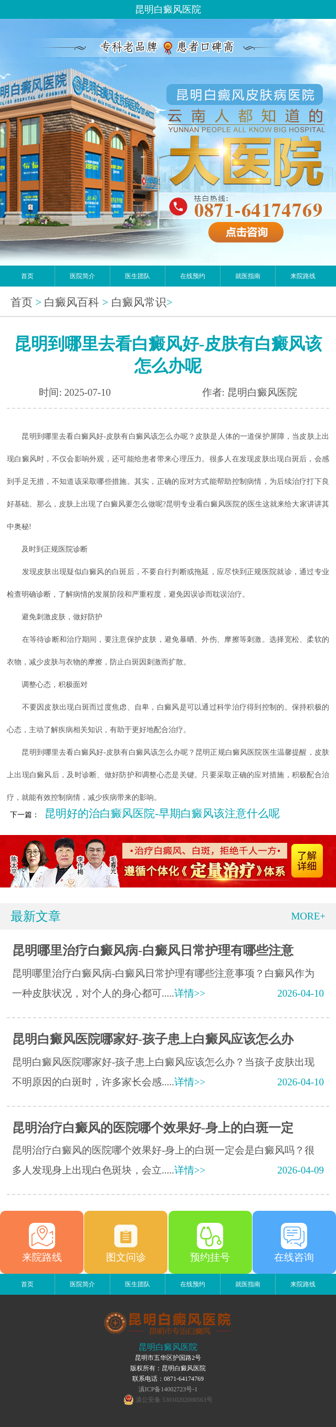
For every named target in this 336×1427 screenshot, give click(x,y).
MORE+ (308, 916)
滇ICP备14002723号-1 (168, 1389)
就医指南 (247, 276)
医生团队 (137, 276)
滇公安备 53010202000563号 (174, 1399)
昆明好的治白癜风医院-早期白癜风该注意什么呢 (162, 813)
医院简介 (82, 276)
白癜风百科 (71, 302)
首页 (27, 276)
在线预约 (192, 276)
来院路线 (303, 276)
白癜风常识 (138, 302)
